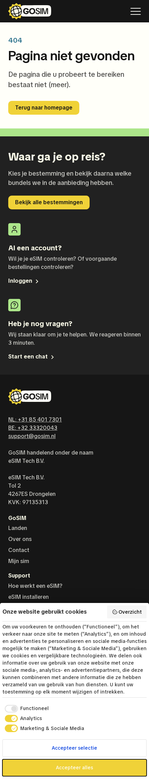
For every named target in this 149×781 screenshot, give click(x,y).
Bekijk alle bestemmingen (49, 202)
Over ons (20, 539)
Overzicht (127, 612)
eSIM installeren (28, 597)
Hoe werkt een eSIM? (35, 586)
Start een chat (31, 356)
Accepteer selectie (74, 748)
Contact (18, 550)
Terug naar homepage (43, 107)
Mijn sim (18, 561)
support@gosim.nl (32, 436)
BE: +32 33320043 (32, 427)
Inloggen (24, 280)
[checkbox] (25, 708)
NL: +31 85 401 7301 (35, 419)
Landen (17, 528)
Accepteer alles (74, 767)
